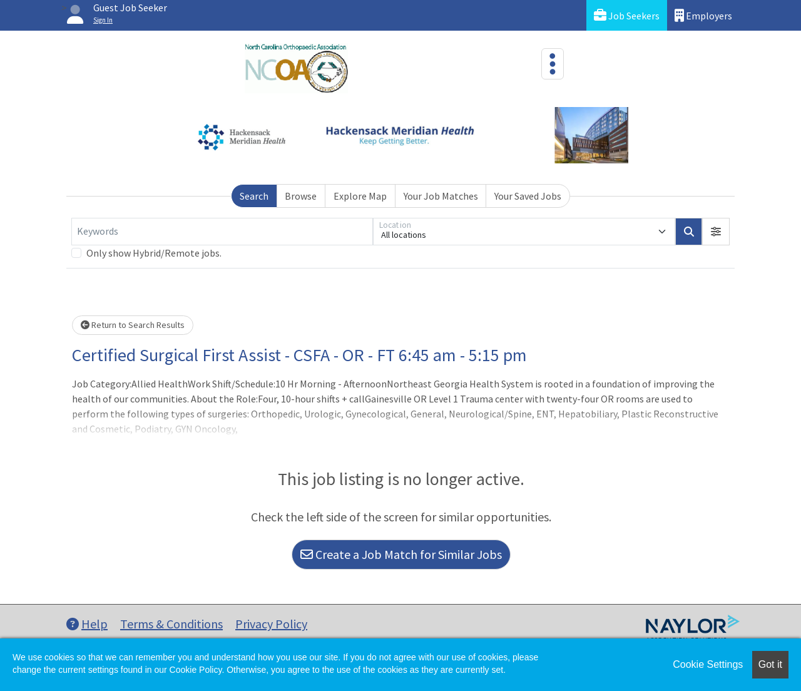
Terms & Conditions (171, 624)
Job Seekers (627, 15)
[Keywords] (222, 231)
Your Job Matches (441, 196)
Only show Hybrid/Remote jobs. (154, 253)
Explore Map (360, 196)
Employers (703, 15)
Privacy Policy (271, 624)
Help (87, 624)
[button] (716, 231)
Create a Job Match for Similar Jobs (401, 554)
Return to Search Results (133, 324)
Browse (301, 196)
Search (254, 196)
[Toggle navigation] (552, 63)
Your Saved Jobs (527, 196)
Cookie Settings (708, 664)
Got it (770, 664)
